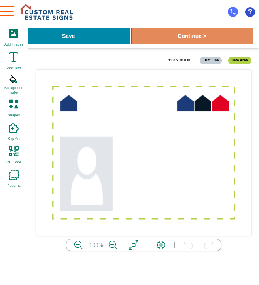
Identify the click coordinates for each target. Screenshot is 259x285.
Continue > (192, 36)
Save (68, 36)
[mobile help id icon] (233, 12)
